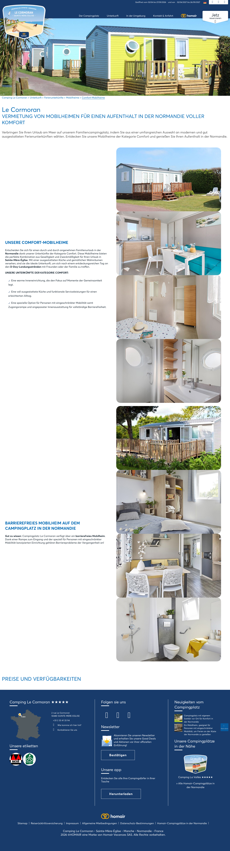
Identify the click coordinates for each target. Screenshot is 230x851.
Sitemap (22, 823)
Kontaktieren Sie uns (64, 729)
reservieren (215, 16)
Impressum (72, 823)
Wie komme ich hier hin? (66, 725)
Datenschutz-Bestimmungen (137, 823)
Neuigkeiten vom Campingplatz (188, 704)
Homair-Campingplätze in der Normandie (182, 823)
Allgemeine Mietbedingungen (99, 823)
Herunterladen (121, 794)
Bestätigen (118, 755)
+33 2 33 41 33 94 (61, 720)
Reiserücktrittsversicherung (47, 823)
